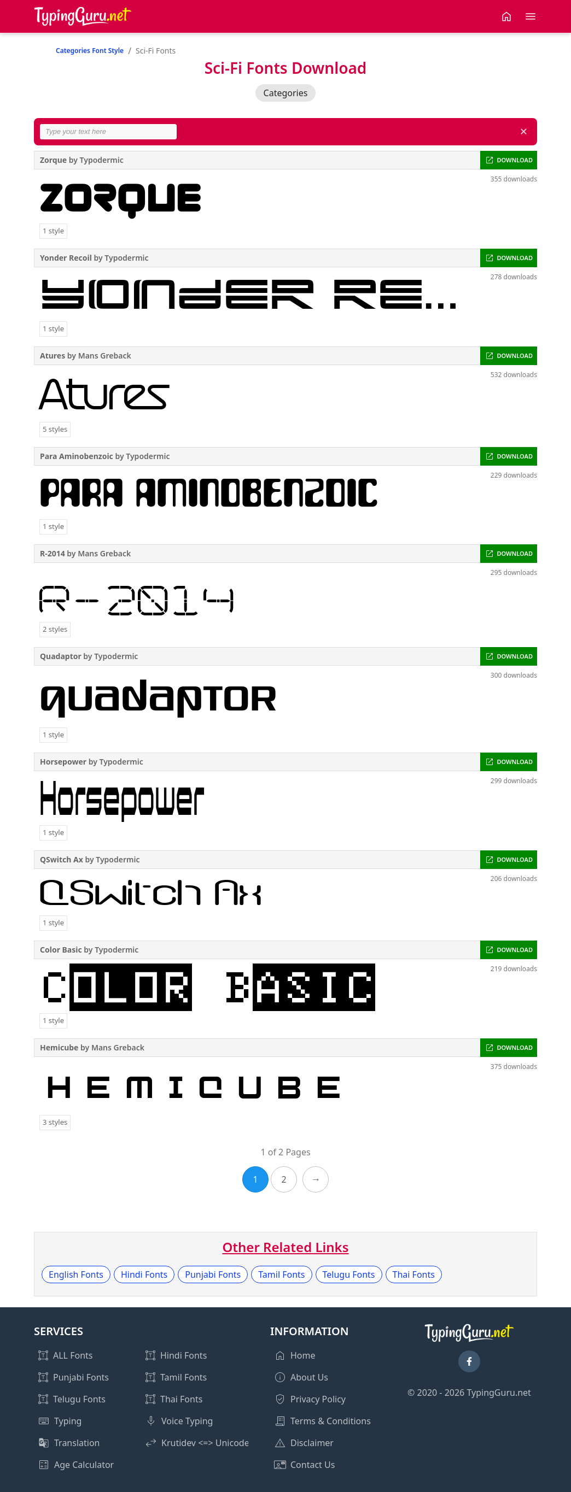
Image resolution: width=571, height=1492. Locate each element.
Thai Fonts (414, 1274)
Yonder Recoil (66, 257)
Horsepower (63, 761)
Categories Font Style (90, 50)
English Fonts (76, 1274)
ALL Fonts (72, 1355)
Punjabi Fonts (213, 1274)
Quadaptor (60, 656)
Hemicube (59, 1047)
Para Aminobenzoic (76, 456)
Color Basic (61, 949)
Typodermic (102, 160)
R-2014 (52, 553)
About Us (309, 1377)
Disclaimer (312, 1443)
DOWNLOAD (515, 160)
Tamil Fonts (281, 1274)
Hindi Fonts (144, 1274)
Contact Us (312, 1465)
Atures (52, 355)
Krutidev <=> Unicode (205, 1443)
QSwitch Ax (61, 859)
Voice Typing (187, 1421)
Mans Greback (104, 355)
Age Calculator (84, 1465)
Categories (286, 93)
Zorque (53, 160)
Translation (77, 1443)
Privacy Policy (318, 1399)
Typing (67, 1421)
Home (303, 1355)
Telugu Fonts (349, 1274)
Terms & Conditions (330, 1421)
